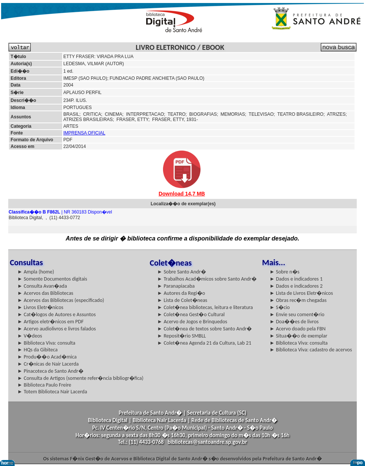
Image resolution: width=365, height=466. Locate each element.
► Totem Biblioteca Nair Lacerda (52, 391)
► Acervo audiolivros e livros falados (56, 329)
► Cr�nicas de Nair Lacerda (48, 364)
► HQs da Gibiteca (37, 350)
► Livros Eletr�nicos (40, 307)
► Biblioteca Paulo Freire (44, 385)
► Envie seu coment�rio (296, 314)
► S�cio (279, 307)
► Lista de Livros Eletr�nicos (301, 293)
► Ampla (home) (35, 272)
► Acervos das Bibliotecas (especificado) (60, 300)
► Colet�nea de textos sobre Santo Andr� (204, 329)
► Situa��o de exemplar (298, 336)
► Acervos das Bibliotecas (45, 293)
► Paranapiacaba (176, 286)
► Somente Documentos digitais (52, 279)
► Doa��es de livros (294, 321)
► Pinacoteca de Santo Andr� (50, 371)
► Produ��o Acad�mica (46, 357)
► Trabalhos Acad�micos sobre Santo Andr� (207, 279)
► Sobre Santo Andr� (181, 272)
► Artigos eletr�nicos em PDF (50, 321)
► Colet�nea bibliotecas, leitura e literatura (205, 307)
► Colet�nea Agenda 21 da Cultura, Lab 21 (204, 343)
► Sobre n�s (284, 272)
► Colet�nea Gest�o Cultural (191, 314)
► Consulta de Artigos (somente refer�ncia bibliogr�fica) (80, 378)
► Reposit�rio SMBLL (181, 336)
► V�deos (29, 336)
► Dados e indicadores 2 (296, 286)
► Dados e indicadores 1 (296, 279)
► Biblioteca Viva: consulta (46, 343)
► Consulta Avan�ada (42, 286)
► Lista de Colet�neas (182, 300)
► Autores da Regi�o (181, 293)
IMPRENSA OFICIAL (84, 133)
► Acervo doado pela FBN (297, 329)
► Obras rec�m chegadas (297, 300)
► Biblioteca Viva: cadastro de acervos (310, 350)
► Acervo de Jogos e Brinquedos (192, 321)
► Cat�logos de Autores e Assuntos (56, 314)
